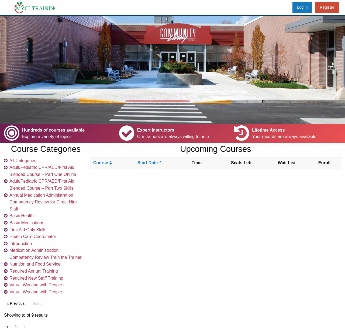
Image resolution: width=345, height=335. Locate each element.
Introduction (20, 243)
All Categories (22, 160)
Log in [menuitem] (302, 7)
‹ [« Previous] (7, 326)
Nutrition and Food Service (34, 264)
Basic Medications (26, 222)
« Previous (16, 303)
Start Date (149, 162)
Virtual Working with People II (37, 292)
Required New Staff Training (36, 278)
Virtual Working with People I (36, 285)
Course (102, 162)
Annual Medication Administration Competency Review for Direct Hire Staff (43, 202)
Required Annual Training (33, 271)
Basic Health (21, 215)
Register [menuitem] (327, 7)
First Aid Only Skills (27, 229)
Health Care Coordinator (32, 236)
